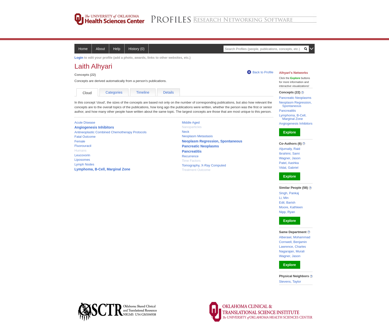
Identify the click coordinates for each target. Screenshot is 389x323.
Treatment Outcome (196, 170)
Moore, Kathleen (291, 207)
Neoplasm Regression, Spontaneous (212, 141)
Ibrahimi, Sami (289, 153)
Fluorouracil (82, 146)
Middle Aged (191, 122)
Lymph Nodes (84, 164)
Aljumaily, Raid (289, 149)
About (100, 49)
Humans (80, 150)
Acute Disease (84, 122)
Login (78, 57)
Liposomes (82, 160)
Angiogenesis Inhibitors (94, 127)
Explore (289, 132)
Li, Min (284, 198)
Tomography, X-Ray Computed (204, 165)
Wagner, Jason (289, 158)
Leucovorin (82, 155)
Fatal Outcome (85, 136)
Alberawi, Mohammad (294, 237)
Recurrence (190, 156)
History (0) (137, 49)
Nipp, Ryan (287, 212)
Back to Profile (260, 72)
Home (83, 49)
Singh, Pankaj (289, 193)
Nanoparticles (192, 127)
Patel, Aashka (289, 163)
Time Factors (191, 160)
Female (79, 141)
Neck (185, 132)
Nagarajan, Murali (292, 251)
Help (116, 49)
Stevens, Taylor (290, 281)
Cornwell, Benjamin (293, 242)
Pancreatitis (191, 151)
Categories (114, 92)
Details (168, 92)
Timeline (142, 92)
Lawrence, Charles (292, 246)
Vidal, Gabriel (288, 167)
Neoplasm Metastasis (197, 136)
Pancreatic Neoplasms (200, 146)
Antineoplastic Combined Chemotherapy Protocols (110, 132)
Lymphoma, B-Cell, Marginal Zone (102, 169)
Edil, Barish (287, 202)
